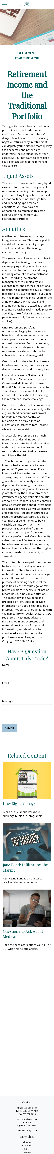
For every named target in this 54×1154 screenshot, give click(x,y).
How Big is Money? (19, 803)
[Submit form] (9, 728)
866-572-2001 (31, 1111)
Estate (27, 1149)
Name (6, 665)
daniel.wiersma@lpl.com (27, 1130)
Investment (27, 1145)
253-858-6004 (30, 1107)
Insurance (27, 1152)
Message (7, 701)
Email (5, 683)
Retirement (27, 1142)
